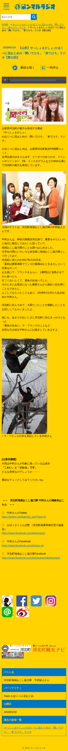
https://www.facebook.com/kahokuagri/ (23, 533)
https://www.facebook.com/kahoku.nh (23, 545)
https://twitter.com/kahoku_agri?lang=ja (24, 516)
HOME (5, 24)
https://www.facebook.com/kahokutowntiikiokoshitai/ (31, 557)
